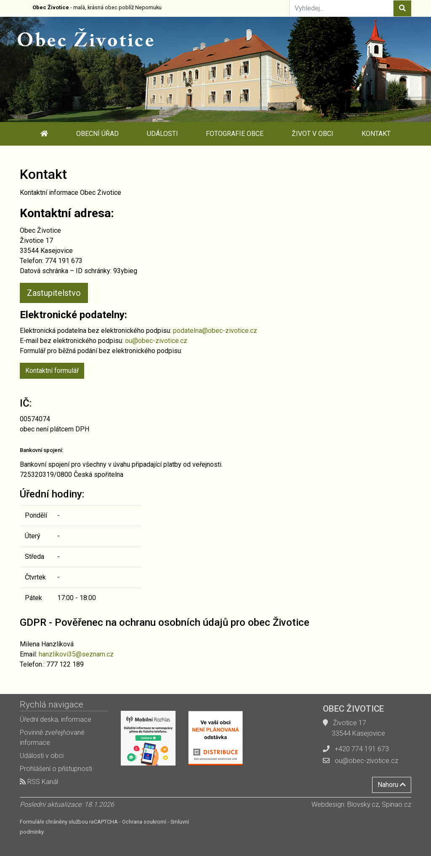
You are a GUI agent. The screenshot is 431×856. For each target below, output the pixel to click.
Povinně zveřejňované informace (52, 737)
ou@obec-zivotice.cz (156, 341)
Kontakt (376, 134)
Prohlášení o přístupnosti (56, 769)
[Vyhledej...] (341, 8)
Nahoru (392, 785)
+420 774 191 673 (362, 749)
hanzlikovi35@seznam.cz (76, 654)
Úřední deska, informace (55, 719)
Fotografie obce (234, 134)
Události (162, 134)
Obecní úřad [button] (97, 134)
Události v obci (42, 756)
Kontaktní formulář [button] (52, 371)
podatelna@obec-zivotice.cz (215, 331)
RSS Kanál (39, 782)
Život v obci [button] (312, 134)
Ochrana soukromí (144, 822)
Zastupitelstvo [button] (54, 293)
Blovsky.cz (363, 804)
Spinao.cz (396, 804)
